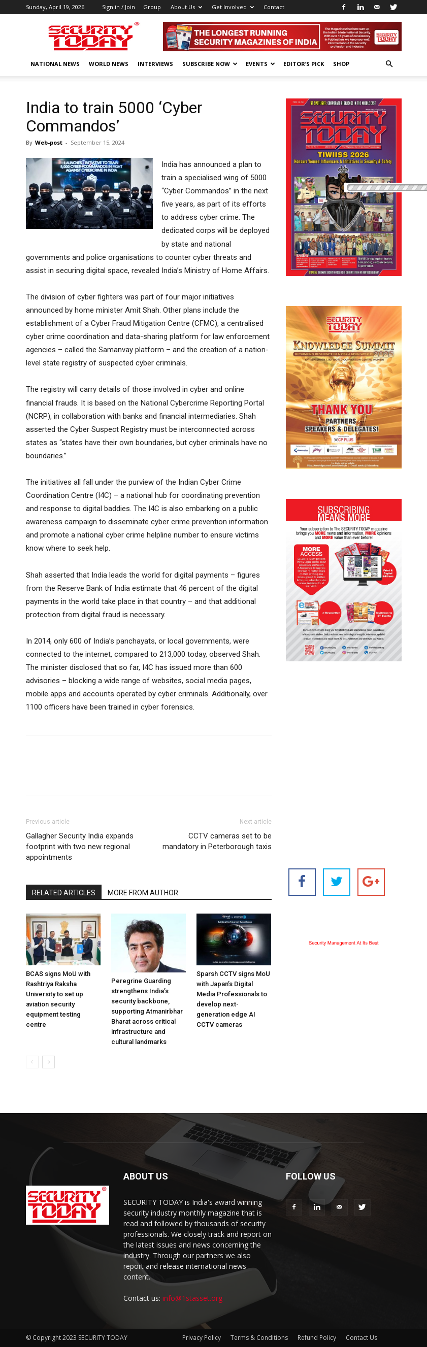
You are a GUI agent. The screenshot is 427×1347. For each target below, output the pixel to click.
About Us (186, 7)
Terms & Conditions (259, 1337)
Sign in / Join (118, 7)
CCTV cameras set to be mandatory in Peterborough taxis (217, 841)
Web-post (48, 142)
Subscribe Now (210, 64)
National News (55, 64)
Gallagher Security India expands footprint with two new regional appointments (80, 846)
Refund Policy (317, 1337)
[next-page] (48, 1062)
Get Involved (233, 7)
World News (108, 64)
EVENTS (260, 64)
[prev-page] (32, 1062)
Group (152, 7)
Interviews (155, 64)
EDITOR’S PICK (303, 64)
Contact (274, 7)
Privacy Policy (201, 1337)
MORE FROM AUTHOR (143, 893)
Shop (341, 64)
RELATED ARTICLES (63, 893)
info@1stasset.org (192, 1298)
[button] (389, 64)
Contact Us (361, 1337)
